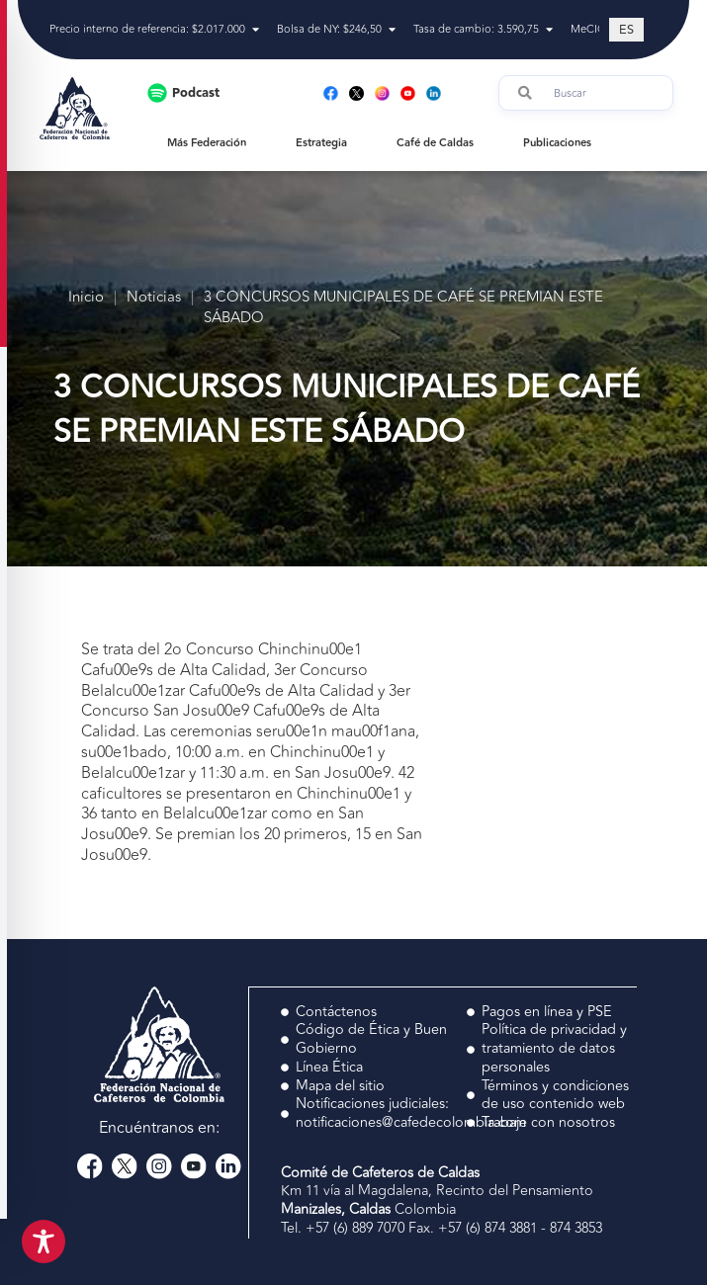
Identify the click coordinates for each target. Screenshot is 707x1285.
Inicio (86, 298)
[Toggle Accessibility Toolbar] (43, 1241)
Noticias (154, 298)
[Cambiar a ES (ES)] (626, 30)
